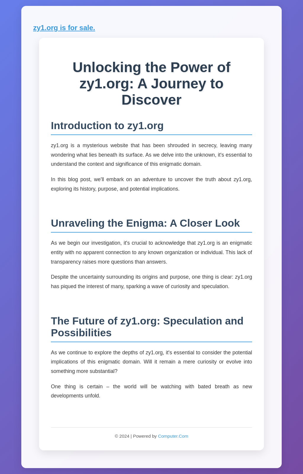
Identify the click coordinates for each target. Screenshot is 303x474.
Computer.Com (173, 436)
